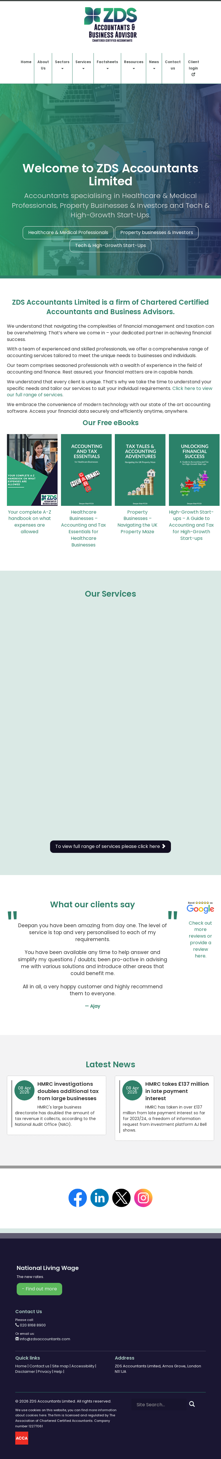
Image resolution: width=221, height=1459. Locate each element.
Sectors (62, 64)
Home (26, 61)
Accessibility (82, 1366)
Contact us (173, 65)
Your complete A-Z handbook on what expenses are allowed (29, 522)
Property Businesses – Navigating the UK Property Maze (137, 522)
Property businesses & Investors (156, 232)
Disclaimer (25, 1371)
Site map (60, 1366)
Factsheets (107, 64)
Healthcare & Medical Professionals (68, 232)
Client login (193, 67)
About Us (43, 65)
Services (83, 64)
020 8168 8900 (30, 1325)
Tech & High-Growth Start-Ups (110, 245)
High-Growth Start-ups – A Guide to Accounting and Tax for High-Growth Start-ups (191, 525)
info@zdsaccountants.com (42, 1339)
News (154, 64)
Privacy (44, 1371)
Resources (133, 64)
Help (58, 1371)
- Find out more (39, 1288)
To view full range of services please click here (110, 846)
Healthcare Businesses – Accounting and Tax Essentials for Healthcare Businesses (83, 528)
